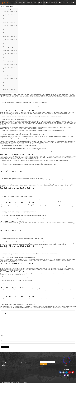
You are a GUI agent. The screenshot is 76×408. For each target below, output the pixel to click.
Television (28, 1)
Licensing (49, 1)
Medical (36, 1)
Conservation (44, 1)
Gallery (58, 1)
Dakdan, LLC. (67, 365)
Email (2, 335)
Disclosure (4, 365)
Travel (40, 1)
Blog (32, 1)
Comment (3, 318)
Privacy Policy (4, 361)
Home (16, 1)
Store (66, 1)
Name (2, 330)
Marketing (20, 1)
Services (62, 1)
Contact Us (17, 3)
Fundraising (54, 1)
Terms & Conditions (5, 362)
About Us (69, 1)
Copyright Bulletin (5, 364)
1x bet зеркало (13, 114)
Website (2, 340)
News (24, 1)
